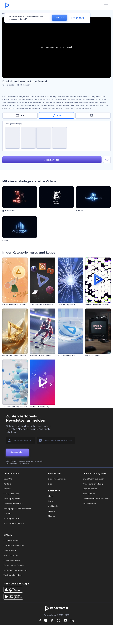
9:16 (56, 115)
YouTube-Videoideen (13, 575)
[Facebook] (40, 620)
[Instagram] (45, 620)
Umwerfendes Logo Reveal (42, 305)
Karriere (7, 489)
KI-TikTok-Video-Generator (15, 570)
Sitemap (7, 514)
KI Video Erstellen (11, 541)
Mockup (51, 516)
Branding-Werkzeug (57, 479)
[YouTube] (65, 620)
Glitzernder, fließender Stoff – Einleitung (19, 356)
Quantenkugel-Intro (66, 305)
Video (50, 496)
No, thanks (77, 17)
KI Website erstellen (12, 560)
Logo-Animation (90, 489)
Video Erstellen (89, 504)
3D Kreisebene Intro (66, 356)
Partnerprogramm (12, 499)
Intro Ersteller (89, 494)
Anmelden (17, 452)
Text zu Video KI (11, 556)
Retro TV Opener (92, 356)
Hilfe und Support (11, 494)
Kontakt (7, 484)
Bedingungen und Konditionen (17, 509)
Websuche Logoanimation (97, 305)
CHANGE (59, 17)
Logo (50, 501)
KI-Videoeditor (10, 551)
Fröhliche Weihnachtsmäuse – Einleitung (20, 305)
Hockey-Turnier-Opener (40, 356)
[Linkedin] (72, 620)
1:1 (93, 115)
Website (51, 511)
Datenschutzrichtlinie (13, 504)
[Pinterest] (51, 620)
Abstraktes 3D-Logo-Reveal (14, 407)
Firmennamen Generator (15, 565)
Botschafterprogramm (14, 524)
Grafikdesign (53, 506)
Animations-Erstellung (93, 484)
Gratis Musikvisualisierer (93, 479)
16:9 (20, 115)
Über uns (8, 479)
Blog (50, 484)
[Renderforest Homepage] (7, 5)
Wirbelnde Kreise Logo (40, 407)
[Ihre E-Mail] (56, 440)
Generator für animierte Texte (96, 499)
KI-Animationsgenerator (14, 546)
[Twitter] (58, 620)
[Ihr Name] (20, 440)
